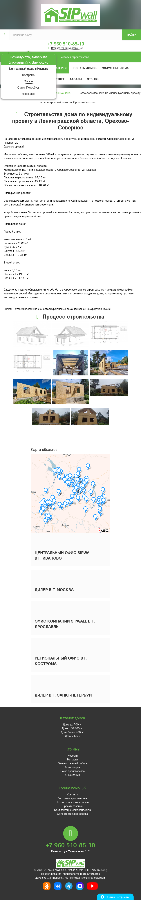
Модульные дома (115, 68)
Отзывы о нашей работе (72, 763)
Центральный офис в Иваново (28, 68)
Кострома (28, 75)
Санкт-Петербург (28, 87)
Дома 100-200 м (72, 728)
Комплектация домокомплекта (72, 809)
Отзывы (93, 79)
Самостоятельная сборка (72, 813)
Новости (73, 755)
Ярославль (28, 93)
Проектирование (72, 806)
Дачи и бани (72, 736)
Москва (28, 81)
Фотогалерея (56, 68)
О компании (72, 774)
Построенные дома (58, 92)
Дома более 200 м (72, 732)
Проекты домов (84, 68)
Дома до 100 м (72, 724)
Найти (131, 34)
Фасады (76, 79)
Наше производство (72, 771)
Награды (72, 759)
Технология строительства (73, 802)
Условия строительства (48, 57)
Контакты (72, 794)
